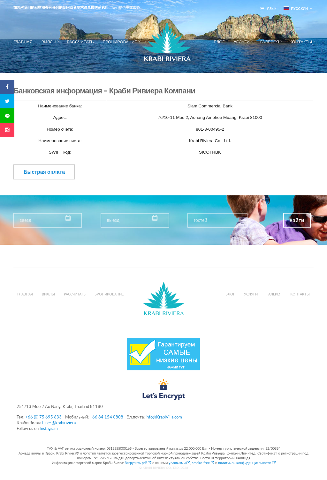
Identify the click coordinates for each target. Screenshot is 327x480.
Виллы (49, 41)
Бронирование (120, 41)
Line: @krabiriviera (59, 422)
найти (297, 220)
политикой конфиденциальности (247, 463)
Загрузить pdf (138, 463)
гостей (200, 220)
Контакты (301, 41)
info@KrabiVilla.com (164, 416)
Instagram (49, 428)
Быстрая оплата (44, 172)
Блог (219, 41)
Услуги (241, 41)
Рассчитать (80, 41)
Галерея (269, 41)
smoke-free (203, 463)
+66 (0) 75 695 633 (43, 416)
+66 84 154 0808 (106, 416)
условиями (179, 463)
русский (296, 8)
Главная (23, 41)
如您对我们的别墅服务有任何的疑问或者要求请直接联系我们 (60, 7)
